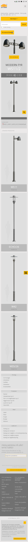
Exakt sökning (7, 27)
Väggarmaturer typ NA (8, 400)
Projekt (5, 417)
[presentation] (15, 461)
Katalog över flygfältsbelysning (10, 437)
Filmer (4, 414)
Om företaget (6, 378)
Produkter (4, 13)
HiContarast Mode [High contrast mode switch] (7, 32)
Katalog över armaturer (9, 431)
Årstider (5, 419)
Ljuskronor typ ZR (7, 403)
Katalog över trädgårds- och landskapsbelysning (15, 433)
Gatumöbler (6, 405)
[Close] (25, 522)
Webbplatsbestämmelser (19, 538)
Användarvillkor (7, 386)
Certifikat (5, 382)
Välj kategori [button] (13, 19)
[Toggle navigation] (25, 6)
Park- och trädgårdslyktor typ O (11, 398)
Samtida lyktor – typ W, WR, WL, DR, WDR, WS (13, 14)
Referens (5, 421)
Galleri (4, 412)
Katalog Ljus (6, 428)
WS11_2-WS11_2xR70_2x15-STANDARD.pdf (15, 124)
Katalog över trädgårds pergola (11, 435)
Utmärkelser (6, 380)
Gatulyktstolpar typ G (8, 396)
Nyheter (5, 394)
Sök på (24, 24)
